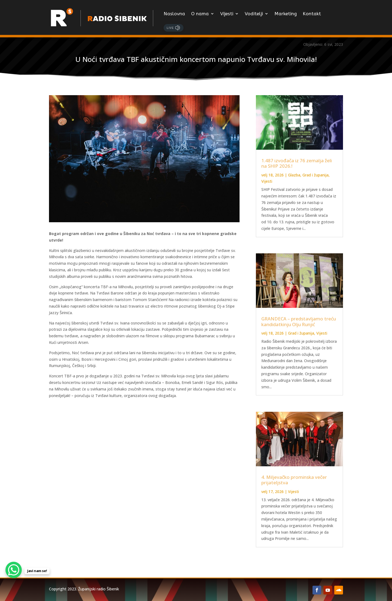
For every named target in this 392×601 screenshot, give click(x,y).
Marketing (285, 13)
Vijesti (226, 13)
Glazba (294, 175)
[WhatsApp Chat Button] (13, 570)
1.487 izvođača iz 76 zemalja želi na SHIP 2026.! (296, 163)
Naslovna (174, 13)
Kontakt (312, 13)
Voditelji (254, 13)
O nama (200, 13)
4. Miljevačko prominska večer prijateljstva (294, 480)
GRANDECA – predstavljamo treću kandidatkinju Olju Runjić (298, 321)
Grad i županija (315, 175)
